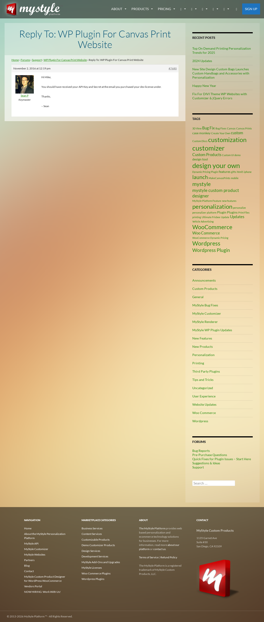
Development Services (95, 556)
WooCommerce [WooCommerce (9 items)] (212, 227)
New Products (202, 346)
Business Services (92, 528)
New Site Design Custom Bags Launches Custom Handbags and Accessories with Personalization (220, 73)
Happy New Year (204, 86)
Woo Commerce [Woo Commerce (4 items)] (206, 233)
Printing (198, 363)
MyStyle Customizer (206, 313)
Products (140, 9)
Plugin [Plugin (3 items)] (221, 212)
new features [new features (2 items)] (229, 200)
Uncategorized (202, 388)
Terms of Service (149, 557)
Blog (27, 565)
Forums (25, 60)
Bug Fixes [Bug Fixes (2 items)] (221, 128)
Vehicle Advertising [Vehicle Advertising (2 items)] (203, 221)
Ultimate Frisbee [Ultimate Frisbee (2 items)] (211, 217)
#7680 (173, 68)
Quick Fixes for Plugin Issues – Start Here (221, 459)
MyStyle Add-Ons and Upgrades (101, 561)
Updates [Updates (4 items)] (237, 216)
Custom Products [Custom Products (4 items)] (206, 154)
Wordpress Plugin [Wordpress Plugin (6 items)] (211, 250)
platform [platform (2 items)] (211, 212)
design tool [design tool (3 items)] (200, 159)
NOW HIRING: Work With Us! (42, 591)
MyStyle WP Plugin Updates (212, 330)
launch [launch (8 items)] (200, 177)
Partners (29, 560)
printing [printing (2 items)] (196, 217)
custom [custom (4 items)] (237, 133)
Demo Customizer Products (98, 545)
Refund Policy (168, 557)
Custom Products (204, 289)
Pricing (164, 9)
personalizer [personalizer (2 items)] (199, 212)
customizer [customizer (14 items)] (208, 148)
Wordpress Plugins (93, 578)
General (198, 297)
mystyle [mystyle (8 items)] (201, 184)
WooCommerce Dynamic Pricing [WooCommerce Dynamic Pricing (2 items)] (210, 237)
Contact (29, 571)
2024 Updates (202, 61)
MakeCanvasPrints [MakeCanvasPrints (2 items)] (219, 178)
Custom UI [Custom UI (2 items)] (228, 155)
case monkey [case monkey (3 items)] (201, 133)
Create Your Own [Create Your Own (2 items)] (220, 133)
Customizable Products (96, 539)
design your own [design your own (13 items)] (216, 165)
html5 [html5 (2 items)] (240, 171)
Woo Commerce (204, 413)
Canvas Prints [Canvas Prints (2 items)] (244, 128)
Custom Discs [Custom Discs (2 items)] (199, 141)
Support (37, 60)
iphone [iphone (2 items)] (248, 171)
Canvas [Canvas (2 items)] (231, 128)
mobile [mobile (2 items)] (234, 178)
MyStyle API (31, 543)
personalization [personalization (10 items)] (212, 206)
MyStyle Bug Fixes (205, 305)
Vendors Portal (33, 586)
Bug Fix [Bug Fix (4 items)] (208, 128)
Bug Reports (201, 451)
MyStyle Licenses (92, 567)
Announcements (204, 280)
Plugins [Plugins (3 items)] (232, 212)
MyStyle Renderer (205, 322)
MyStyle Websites (34, 554)
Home (15, 60)
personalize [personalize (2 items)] (239, 207)
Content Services (92, 534)
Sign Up (251, 9)
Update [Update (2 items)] (225, 217)
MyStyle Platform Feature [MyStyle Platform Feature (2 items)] (206, 200)
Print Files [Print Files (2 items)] (244, 212)
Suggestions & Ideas (206, 463)
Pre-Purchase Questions (209, 455)
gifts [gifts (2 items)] (233, 171)
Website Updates (204, 404)
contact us (159, 549)
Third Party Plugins (206, 371)
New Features (202, 338)
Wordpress (200, 421)
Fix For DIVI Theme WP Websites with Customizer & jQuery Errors (219, 96)
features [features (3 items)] (224, 172)
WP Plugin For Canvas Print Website (65, 60)
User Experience (204, 396)
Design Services (91, 550)
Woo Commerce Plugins (96, 572)
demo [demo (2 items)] (237, 155)
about (116, 9)
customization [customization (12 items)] (227, 139)
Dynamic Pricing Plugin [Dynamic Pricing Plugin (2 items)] (205, 171)
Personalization (203, 355)
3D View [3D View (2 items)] (197, 128)
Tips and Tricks (202, 380)
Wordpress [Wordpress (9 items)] (206, 243)
